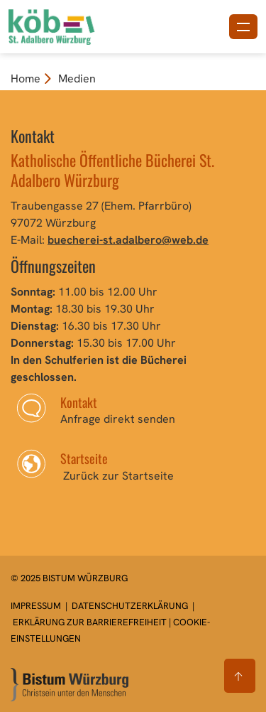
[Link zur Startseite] (73, 25)
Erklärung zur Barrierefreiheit (90, 622)
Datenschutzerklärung (130, 606)
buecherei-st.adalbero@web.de (128, 239)
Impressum (37, 606)
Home (25, 78)
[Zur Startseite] (69, 684)
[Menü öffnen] (243, 26)
